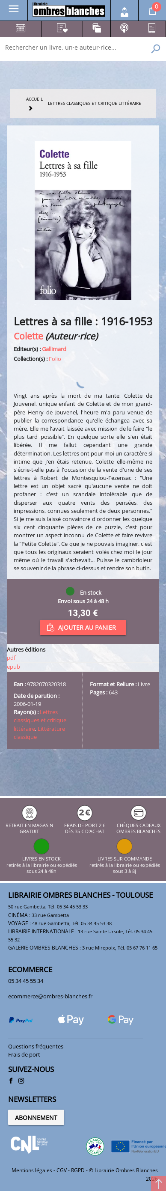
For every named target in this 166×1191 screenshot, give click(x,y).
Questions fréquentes (35, 1046)
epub (13, 666)
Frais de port (24, 1054)
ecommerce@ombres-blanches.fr (50, 996)
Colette (28, 336)
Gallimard (54, 349)
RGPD (78, 1170)
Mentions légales (32, 1170)
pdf (11, 657)
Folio (55, 359)
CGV (61, 1170)
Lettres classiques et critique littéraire (40, 720)
